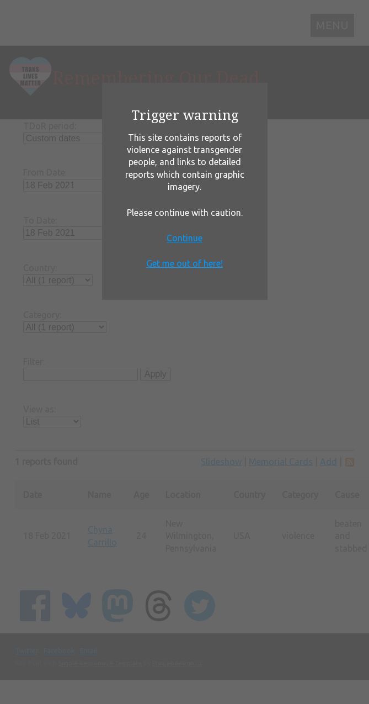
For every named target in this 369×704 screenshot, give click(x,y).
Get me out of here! (184, 263)
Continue (184, 238)
